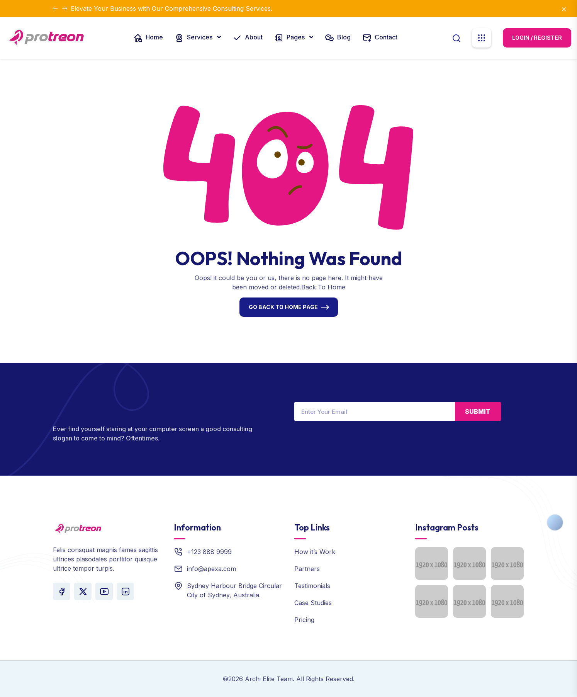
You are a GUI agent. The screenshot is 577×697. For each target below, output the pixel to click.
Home (148, 37)
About (247, 37)
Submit (477, 411)
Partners (307, 569)
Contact (379, 37)
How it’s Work (314, 552)
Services (194, 37)
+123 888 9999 (209, 552)
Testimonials (312, 586)
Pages (290, 37)
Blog (338, 37)
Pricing (304, 620)
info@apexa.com (211, 569)
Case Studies (313, 603)
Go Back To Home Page (283, 307)
